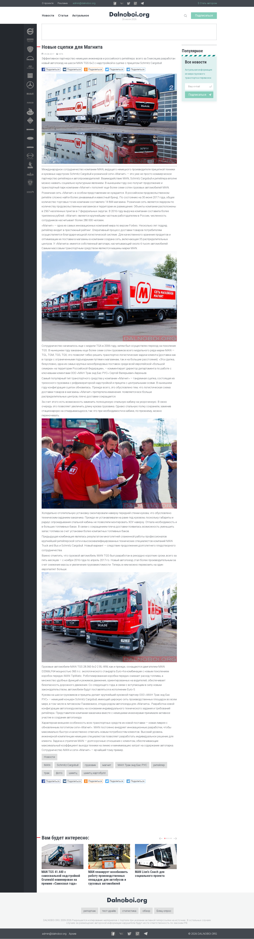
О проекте (48, 3)
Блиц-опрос (164, 910)
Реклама (63, 3)
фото (59, 773)
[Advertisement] (109, 808)
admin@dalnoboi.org (84, 3)
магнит (107, 765)
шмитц (73, 773)
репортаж (90, 910)
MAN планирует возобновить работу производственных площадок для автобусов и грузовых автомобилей (108, 877)
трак (47, 773)
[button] (175, 838)
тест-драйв (109, 910)
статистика (129, 910)
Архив (72, 933)
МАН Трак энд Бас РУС (132, 765)
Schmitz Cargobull (68, 765)
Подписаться (204, 15)
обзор (146, 910)
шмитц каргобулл (95, 773)
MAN (47, 765)
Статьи (63, 15)
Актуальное (80, 15)
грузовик (90, 765)
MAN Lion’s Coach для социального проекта (150, 874)
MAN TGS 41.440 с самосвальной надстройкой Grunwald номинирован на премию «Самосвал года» (60, 877)
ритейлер (159, 765)
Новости (48, 15)
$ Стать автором (207, 3)
